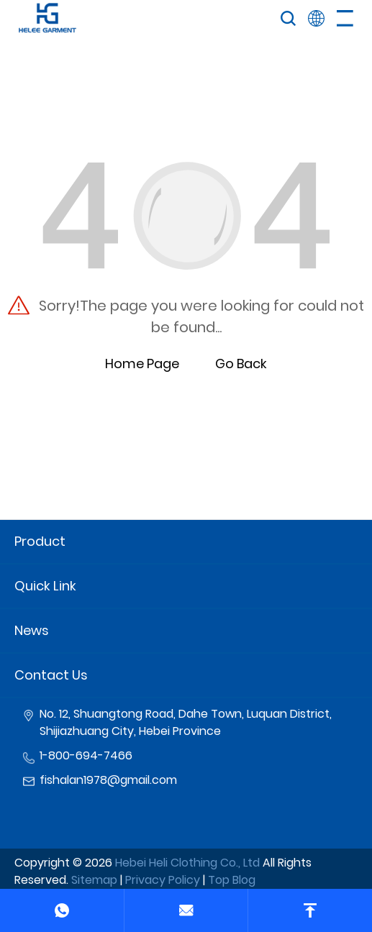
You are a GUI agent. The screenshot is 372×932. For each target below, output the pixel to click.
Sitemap (94, 880)
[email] (186, 910)
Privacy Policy (162, 880)
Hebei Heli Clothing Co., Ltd (187, 862)
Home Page (142, 364)
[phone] (62, 910)
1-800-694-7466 (86, 755)
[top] (310, 910)
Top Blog (231, 880)
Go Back (241, 364)
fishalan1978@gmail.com (108, 780)
